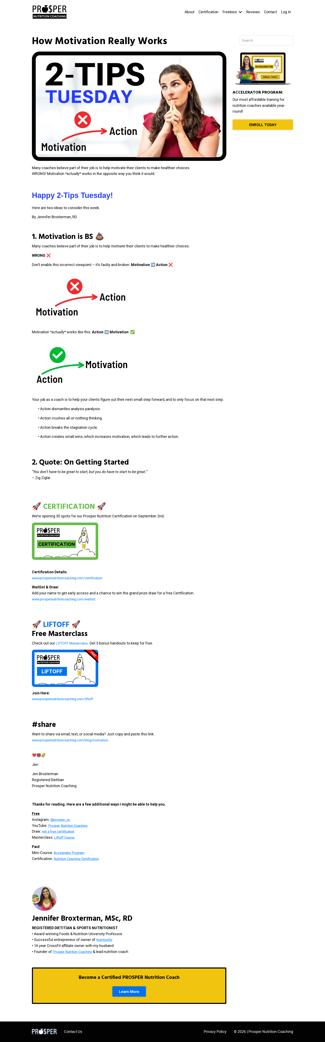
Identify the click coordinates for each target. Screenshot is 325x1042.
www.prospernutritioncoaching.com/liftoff (67, 699)
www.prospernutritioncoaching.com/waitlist (68, 599)
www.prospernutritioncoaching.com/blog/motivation (75, 740)
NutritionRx (105, 940)
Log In (286, 12)
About (189, 12)
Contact (270, 12)
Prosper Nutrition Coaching (75, 951)
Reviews (253, 12)
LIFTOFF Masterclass (73, 643)
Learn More (129, 991)
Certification (208, 12)
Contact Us (73, 1032)
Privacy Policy (215, 1032)
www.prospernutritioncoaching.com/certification (72, 578)
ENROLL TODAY (262, 125)
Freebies (231, 12)
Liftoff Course (65, 837)
